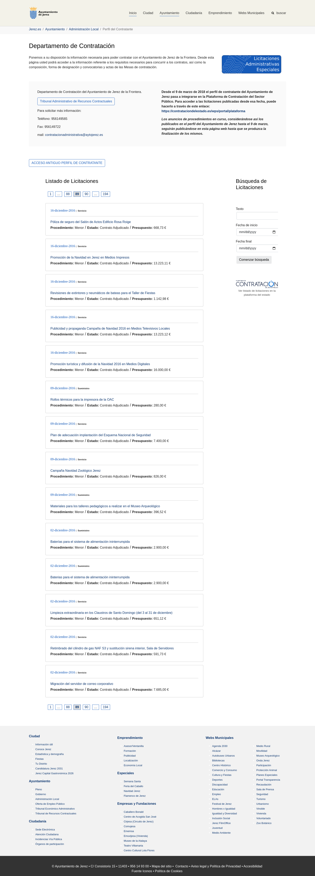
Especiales (125, 773)
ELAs (215, 799)
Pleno (38, 789)
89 (77, 194)
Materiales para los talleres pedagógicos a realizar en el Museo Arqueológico (105, 506)
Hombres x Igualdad (223, 808)
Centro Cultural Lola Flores (139, 850)
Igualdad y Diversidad (224, 813)
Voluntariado (263, 818)
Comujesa (129, 826)
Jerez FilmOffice (221, 823)
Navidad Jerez (132, 790)
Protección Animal (266, 770)
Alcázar (216, 750)
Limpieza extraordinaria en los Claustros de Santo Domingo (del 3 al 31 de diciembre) (111, 612)
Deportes (217, 779)
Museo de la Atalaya (135, 840)
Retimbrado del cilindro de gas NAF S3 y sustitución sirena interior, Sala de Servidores (112, 648)
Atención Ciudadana (46, 834)
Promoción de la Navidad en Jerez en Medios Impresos (89, 257)
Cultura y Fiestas (221, 774)
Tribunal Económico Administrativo (55, 808)
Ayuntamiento (39, 781)
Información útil (44, 744)
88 (68, 194)
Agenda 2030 (219, 746)
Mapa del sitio (162, 866)
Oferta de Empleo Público (50, 803)
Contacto (181, 866)
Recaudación (263, 784)
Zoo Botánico (263, 823)
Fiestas (39, 758)
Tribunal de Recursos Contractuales (55, 813)
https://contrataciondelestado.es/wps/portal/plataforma (203, 111)
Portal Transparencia (268, 779)
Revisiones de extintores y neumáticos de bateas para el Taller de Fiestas (102, 293)
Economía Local (133, 765)
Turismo (261, 799)
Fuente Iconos (142, 871)
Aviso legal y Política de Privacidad (216, 866)
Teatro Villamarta (133, 845)
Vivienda (261, 813)
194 (105, 194)
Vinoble (260, 808)
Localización (131, 760)
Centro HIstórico (221, 765)
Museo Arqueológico (268, 755)
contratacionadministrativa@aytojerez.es (74, 134)
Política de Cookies (168, 871)
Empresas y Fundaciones (136, 803)
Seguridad (262, 794)
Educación (218, 789)
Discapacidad (220, 784)
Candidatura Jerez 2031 (49, 768)
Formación (130, 750)
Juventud (217, 827)
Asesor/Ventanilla (134, 746)
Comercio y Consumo (224, 770)
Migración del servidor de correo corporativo (81, 684)
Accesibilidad (252, 866)
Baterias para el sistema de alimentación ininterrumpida (90, 577)
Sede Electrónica (45, 829)
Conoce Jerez (43, 749)
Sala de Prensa (265, 789)
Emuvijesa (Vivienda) (136, 835)
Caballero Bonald (133, 811)
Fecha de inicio (247, 225)
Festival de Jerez (222, 803)
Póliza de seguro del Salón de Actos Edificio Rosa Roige (90, 222)
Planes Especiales (266, 774)
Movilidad (261, 750)
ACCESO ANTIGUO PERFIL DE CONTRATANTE (67, 163)
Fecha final (244, 241)
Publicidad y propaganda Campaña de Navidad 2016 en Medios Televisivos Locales (110, 328)
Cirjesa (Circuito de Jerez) (138, 821)
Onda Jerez (263, 760)
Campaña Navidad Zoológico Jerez (75, 470)
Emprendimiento (130, 738)
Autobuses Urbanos (223, 755)
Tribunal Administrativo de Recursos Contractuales (76, 101)
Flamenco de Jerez (135, 795)
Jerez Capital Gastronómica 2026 (54, 773)
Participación (263, 765)
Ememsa (129, 831)
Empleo (216, 794)
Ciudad (34, 736)
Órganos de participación (49, 843)
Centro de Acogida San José (140, 816)
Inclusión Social (221, 818)
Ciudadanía (37, 821)
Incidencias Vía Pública (48, 839)
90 (86, 194)
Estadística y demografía (49, 754)
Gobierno (40, 794)
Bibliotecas (218, 760)
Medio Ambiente (221, 832)
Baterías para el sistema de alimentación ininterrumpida (90, 541)
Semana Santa (132, 781)
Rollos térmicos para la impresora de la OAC (82, 399)
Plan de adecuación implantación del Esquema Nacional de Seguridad (100, 435)
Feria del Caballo (133, 786)
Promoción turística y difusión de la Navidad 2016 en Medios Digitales (100, 364)
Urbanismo (262, 803)
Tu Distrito (41, 763)
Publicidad (130, 755)
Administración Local (47, 799)
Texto (239, 209)
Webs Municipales (219, 738)
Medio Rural (263, 746)
